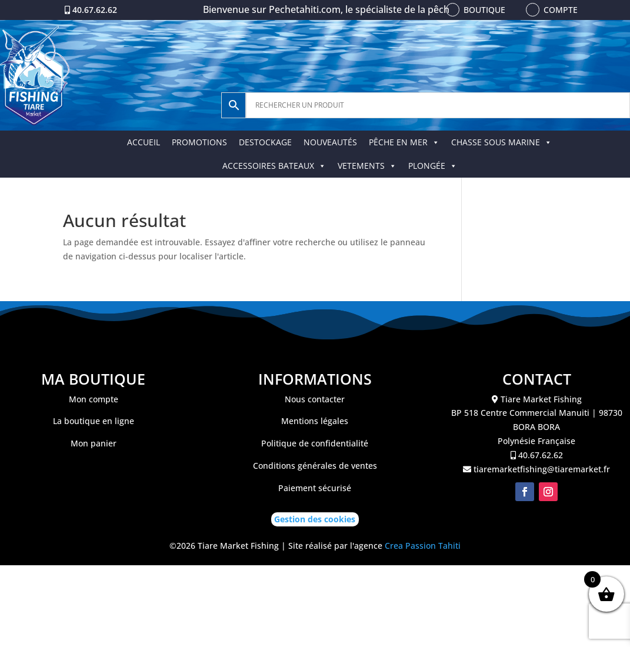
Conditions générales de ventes (315, 465)
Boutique (484, 9)
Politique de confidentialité (314, 443)
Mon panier (93, 443)
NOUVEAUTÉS (330, 142)
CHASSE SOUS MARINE (501, 142)
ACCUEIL (143, 142)
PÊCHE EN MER (404, 142)
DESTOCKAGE (265, 142)
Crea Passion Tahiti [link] (423, 545)
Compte (561, 9)
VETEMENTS (367, 165)
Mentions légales (314, 420)
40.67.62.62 (94, 9)
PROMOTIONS (199, 142)
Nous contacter (315, 399)
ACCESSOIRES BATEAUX (274, 165)
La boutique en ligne (93, 420)
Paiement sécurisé (314, 487)
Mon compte (93, 399)
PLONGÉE (432, 165)
